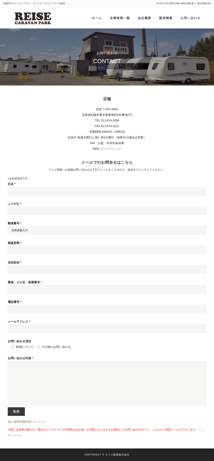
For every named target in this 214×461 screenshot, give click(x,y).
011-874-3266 (167, 3)
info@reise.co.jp (110, 148)
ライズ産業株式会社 (117, 454)
